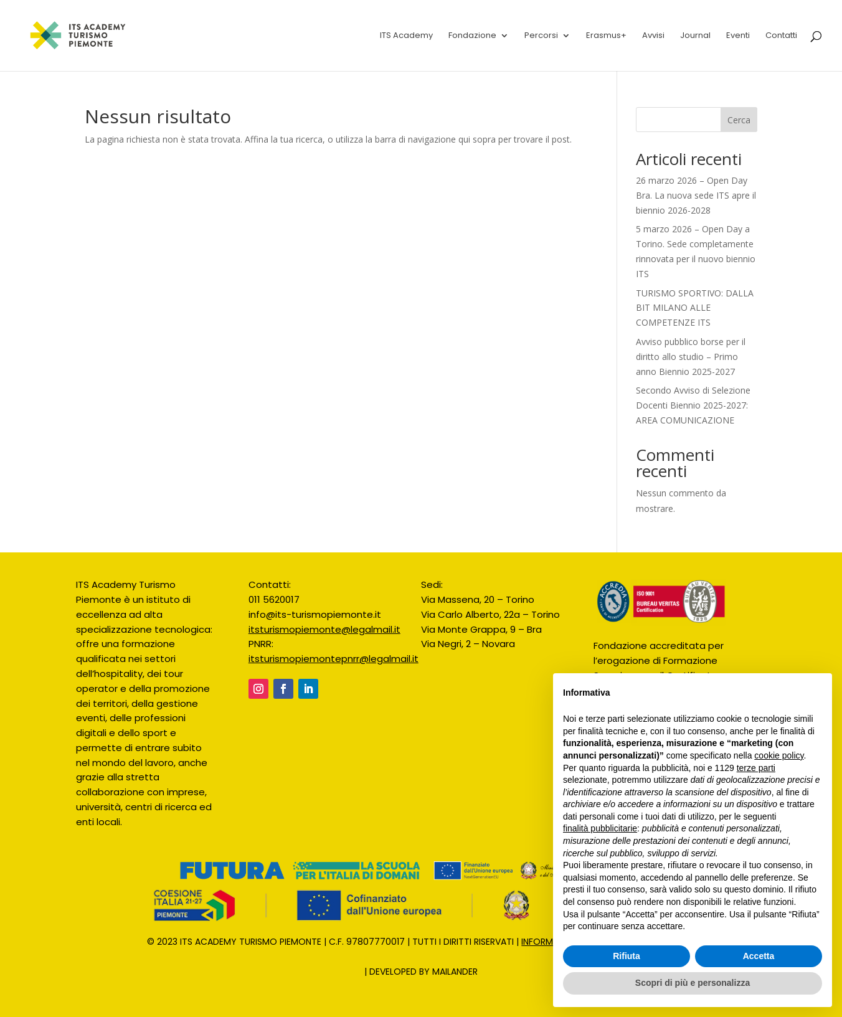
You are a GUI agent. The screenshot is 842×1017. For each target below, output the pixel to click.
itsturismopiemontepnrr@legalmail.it (333, 658)
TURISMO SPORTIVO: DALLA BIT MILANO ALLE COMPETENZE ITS (695, 308)
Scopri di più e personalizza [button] (692, 983)
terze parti (756, 768)
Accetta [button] (759, 956)
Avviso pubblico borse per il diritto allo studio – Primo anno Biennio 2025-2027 (690, 356)
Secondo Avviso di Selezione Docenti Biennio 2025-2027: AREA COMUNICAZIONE (693, 405)
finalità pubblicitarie (600, 828)
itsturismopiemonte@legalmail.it (324, 629)
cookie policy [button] (778, 755)
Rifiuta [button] (626, 956)
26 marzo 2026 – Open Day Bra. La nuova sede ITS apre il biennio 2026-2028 (696, 195)
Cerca (738, 120)
